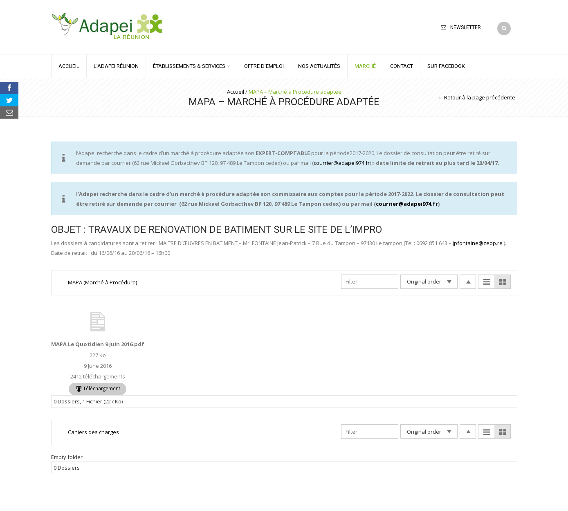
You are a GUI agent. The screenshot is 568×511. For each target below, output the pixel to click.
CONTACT (401, 66)
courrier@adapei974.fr (342, 163)
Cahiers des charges (93, 432)
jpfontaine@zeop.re (478, 243)
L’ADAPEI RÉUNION (116, 66)
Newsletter (465, 27)
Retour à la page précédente (479, 97)
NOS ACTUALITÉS (319, 66)
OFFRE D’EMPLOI (264, 66)
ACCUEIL (68, 66)
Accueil (235, 91)
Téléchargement (101, 388)
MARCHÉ (365, 66)
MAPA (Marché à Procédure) (102, 282)
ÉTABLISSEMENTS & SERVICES (189, 66)
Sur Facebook (446, 66)
